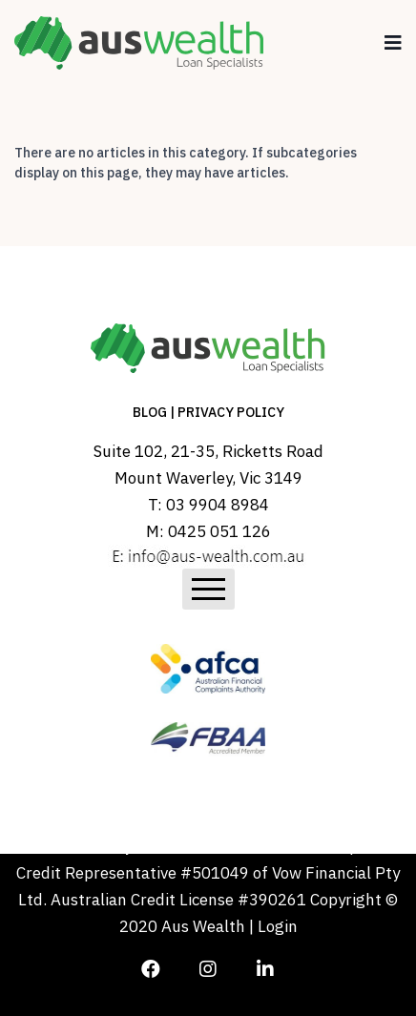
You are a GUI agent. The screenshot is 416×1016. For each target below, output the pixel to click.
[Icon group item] (151, 963)
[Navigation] (393, 43)
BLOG (150, 412)
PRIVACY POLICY (230, 412)
